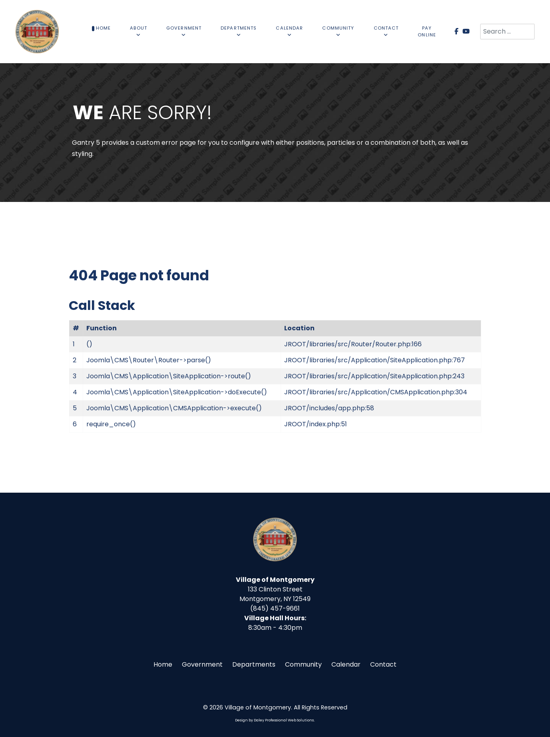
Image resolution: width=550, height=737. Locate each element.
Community (303, 664)
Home (162, 664)
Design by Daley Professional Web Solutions (274, 720)
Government (202, 664)
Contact (383, 664)
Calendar (346, 664)
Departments (253, 664)
